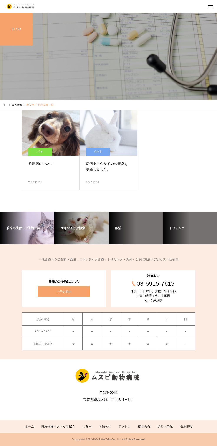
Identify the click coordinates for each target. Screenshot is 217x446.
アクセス (124, 426)
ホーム (29, 426)
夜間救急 (144, 426)
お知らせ (105, 426)
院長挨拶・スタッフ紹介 (58, 426)
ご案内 (86, 426)
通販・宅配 (165, 426)
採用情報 (186, 426)
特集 (40, 151)
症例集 (98, 151)
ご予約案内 (63, 291)
